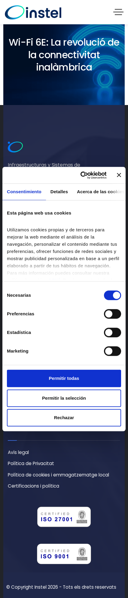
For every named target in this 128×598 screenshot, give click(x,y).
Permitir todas (64, 378)
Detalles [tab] (59, 191)
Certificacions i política (33, 486)
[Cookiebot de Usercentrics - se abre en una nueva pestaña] (80, 175)
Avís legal (18, 452)
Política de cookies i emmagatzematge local (58, 475)
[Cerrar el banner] (119, 175)
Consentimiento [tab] (24, 191)
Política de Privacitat (31, 463)
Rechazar (64, 417)
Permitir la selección (64, 398)
